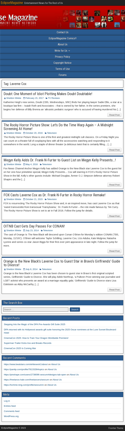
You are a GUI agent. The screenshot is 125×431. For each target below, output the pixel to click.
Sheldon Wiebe (13, 98)
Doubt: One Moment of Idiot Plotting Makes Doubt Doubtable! (48, 94)
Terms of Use (62, 68)
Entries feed (10, 406)
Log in (7, 401)
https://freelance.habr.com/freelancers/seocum (26, 379)
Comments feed (11, 411)
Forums (63, 75)
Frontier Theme (116, 428)
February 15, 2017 (35, 98)
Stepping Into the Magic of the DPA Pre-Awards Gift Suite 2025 (34, 324)
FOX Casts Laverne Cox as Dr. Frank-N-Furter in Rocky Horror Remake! (55, 195)
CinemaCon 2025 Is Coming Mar (20, 348)
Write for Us (61, 50)
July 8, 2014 (31, 269)
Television (52, 133)
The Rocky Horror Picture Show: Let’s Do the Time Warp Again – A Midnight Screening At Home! (58, 127)
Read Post (114, 115)
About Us (62, 44)
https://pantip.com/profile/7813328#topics (24, 369)
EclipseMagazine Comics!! (62, 38)
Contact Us (62, 32)
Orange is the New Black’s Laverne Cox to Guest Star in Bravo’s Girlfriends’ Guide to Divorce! (62, 263)
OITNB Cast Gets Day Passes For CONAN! (34, 226)
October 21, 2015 (34, 199)
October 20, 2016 (34, 133)
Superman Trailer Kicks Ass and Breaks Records (27, 343)
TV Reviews (54, 98)
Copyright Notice (62, 62)
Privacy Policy (62, 56)
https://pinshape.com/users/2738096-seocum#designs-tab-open (35, 374)
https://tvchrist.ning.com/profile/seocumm (24, 385)
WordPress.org (11, 416)
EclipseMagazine (12, 3)
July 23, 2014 (32, 230)
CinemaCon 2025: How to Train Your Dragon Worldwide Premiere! (36, 338)
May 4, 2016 (32, 164)
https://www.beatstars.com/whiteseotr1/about (26, 364)
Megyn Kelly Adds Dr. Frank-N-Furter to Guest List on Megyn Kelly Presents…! (60, 160)
